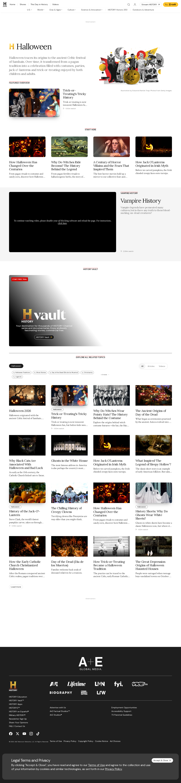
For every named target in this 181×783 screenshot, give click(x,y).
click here (62, 223)
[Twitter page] (17, 733)
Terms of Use (96, 765)
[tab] (30, 9)
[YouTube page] (24, 733)
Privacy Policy (113, 769)
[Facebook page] (10, 733)
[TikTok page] (38, 733)
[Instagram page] (31, 733)
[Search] (128, 4)
